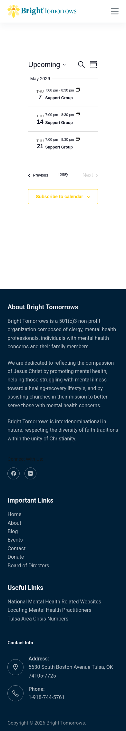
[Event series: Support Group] (78, 90)
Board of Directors (28, 566)
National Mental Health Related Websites (54, 602)
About (14, 523)
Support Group (59, 98)
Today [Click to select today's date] (63, 174)
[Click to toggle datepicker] (46, 64)
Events (15, 540)
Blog (12, 531)
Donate (15, 557)
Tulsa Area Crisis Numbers (37, 619)
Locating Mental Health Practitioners (49, 610)
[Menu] (115, 11)
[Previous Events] (38, 175)
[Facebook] (13, 473)
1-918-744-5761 (46, 697)
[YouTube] (30, 473)
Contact (16, 548)
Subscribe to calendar (59, 196)
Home (14, 514)
